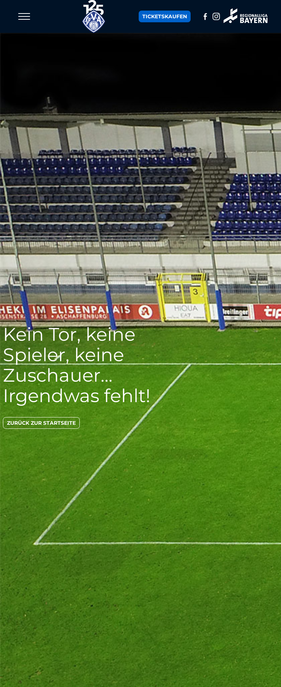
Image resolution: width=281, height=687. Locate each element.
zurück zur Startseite (41, 423)
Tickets (164, 16)
